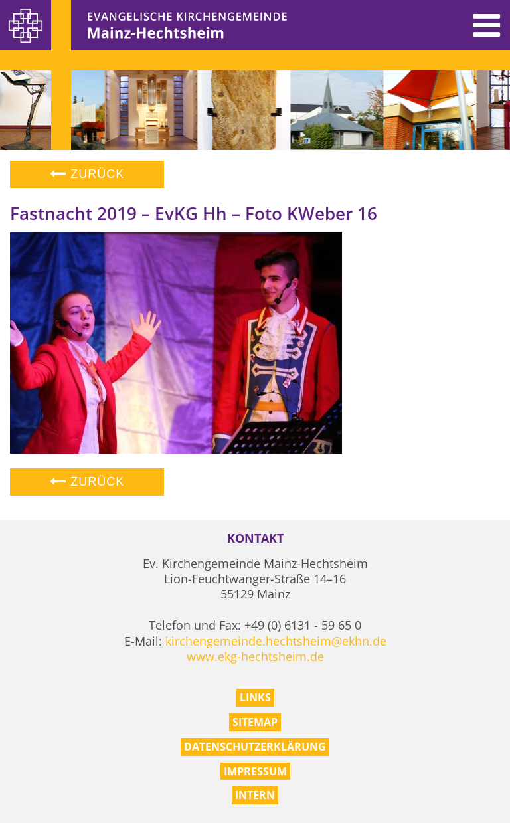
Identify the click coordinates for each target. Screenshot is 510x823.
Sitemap (255, 722)
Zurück (87, 174)
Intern (255, 795)
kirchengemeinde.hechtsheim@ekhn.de (275, 641)
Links (255, 697)
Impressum (255, 771)
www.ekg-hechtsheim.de (255, 656)
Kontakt (255, 538)
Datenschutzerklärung (255, 746)
